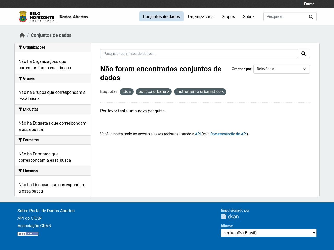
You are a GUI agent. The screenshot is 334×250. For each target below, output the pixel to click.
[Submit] (311, 16)
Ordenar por (241, 69)
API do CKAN (29, 218)
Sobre (248, 16)
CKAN (230, 216)
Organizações (201, 16)
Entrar (309, 4)
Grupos (228, 16)
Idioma (226, 226)
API (198, 134)
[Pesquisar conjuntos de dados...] (290, 16)
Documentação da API (228, 134)
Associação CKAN (34, 225)
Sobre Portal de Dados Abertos (46, 210)
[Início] (22, 35)
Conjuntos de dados (161, 16)
